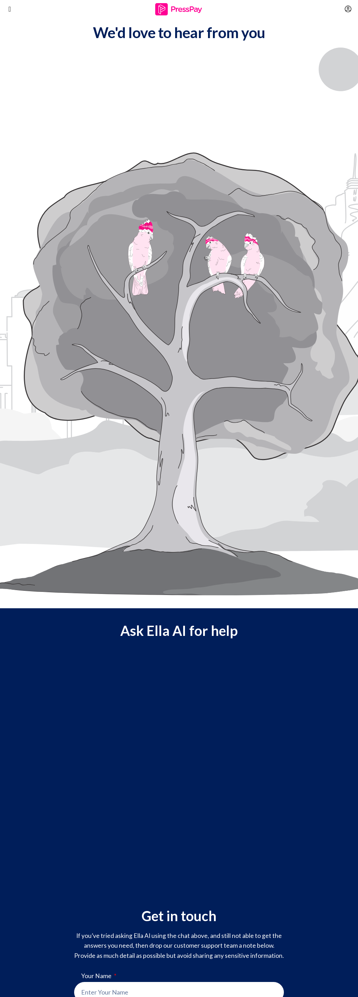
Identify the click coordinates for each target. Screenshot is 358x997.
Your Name (97, 976)
